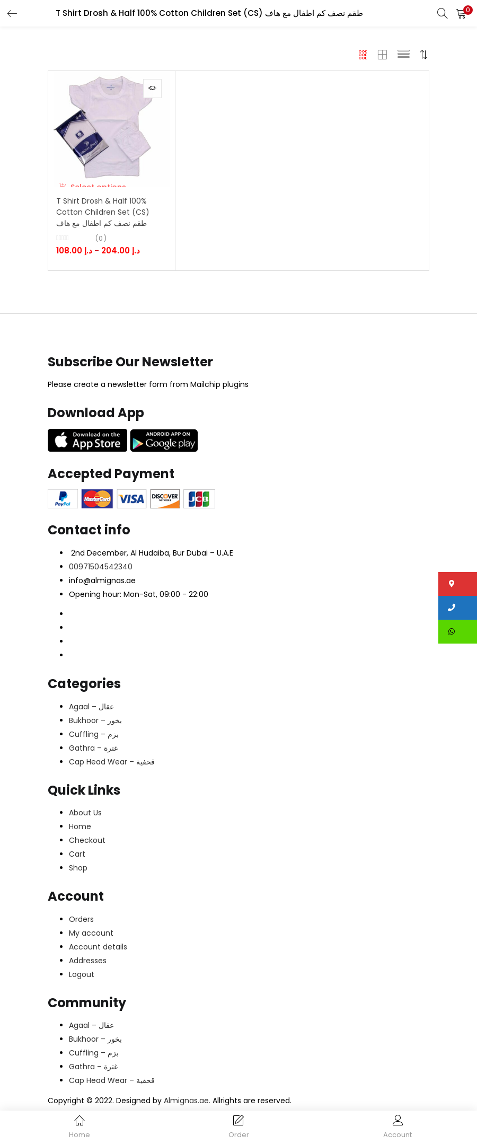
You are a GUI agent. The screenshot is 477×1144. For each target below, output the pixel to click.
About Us (85, 816)
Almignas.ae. (188, 1103)
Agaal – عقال (91, 709)
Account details (98, 949)
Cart (77, 857)
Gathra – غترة (93, 750)
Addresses (88, 963)
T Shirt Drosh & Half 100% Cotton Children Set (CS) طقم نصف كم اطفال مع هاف (100, 218)
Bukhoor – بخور (95, 723)
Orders (81, 922)
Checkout (87, 843)
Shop (78, 871)
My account (91, 935)
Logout (81, 977)
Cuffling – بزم (94, 737)
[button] (461, 13)
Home (80, 829)
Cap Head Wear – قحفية (112, 764)
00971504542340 (100, 569)
